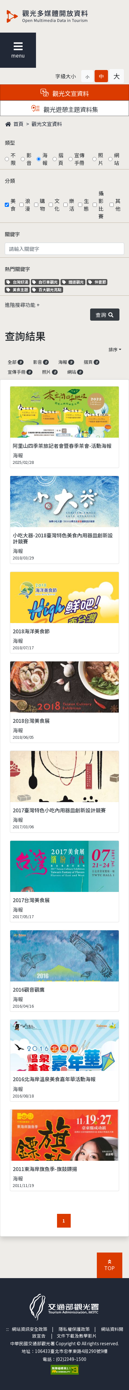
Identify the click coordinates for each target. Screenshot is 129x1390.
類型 (10, 142)
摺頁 (60, 159)
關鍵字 (12, 234)
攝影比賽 (101, 204)
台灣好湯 (18, 282)
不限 (13, 159)
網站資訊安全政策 (29, 1329)
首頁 (14, 124)
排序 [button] (113, 349)
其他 (117, 204)
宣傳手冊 (79, 159)
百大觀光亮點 (46, 289)
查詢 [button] (105, 314)
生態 (86, 204)
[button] (87, 76)
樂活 (71, 204)
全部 (16, 362)
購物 (42, 204)
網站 (116, 159)
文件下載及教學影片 (77, 1335)
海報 (44, 159)
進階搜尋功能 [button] (21, 304)
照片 (100, 159)
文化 (57, 204)
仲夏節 (98, 282)
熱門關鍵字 (17, 269)
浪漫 (27, 204)
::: (7, 1329)
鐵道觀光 (73, 282)
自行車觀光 (45, 282)
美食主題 (18, 289)
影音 (29, 159)
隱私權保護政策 (74, 1329)
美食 (13, 204)
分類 (10, 180)
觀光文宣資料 (47, 124)
